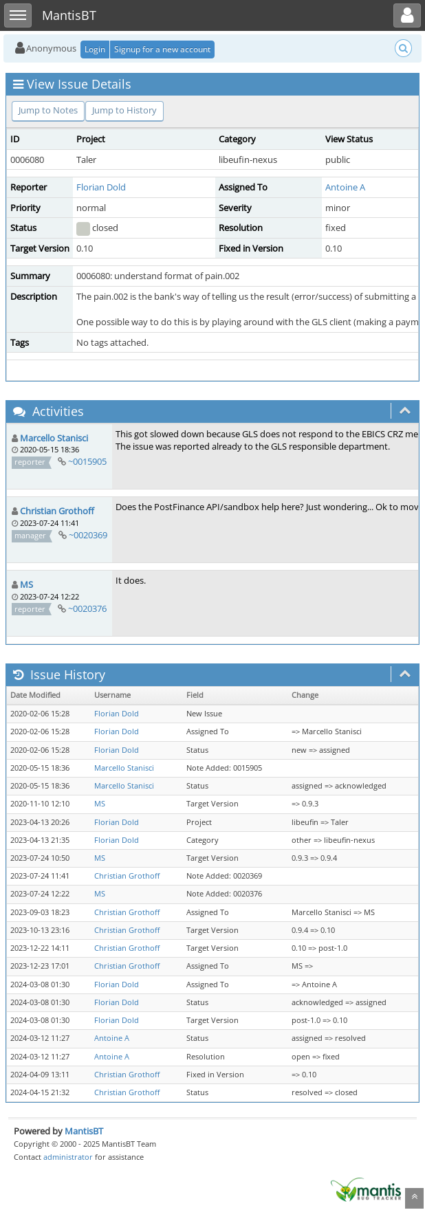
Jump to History (124, 110)
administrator (68, 1157)
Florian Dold (101, 187)
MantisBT (84, 1131)
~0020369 (88, 535)
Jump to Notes (48, 110)
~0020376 (87, 608)
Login (95, 49)
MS (26, 584)
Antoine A (345, 187)
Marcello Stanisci (54, 438)
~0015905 (87, 461)
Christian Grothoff (57, 511)
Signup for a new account (162, 49)
